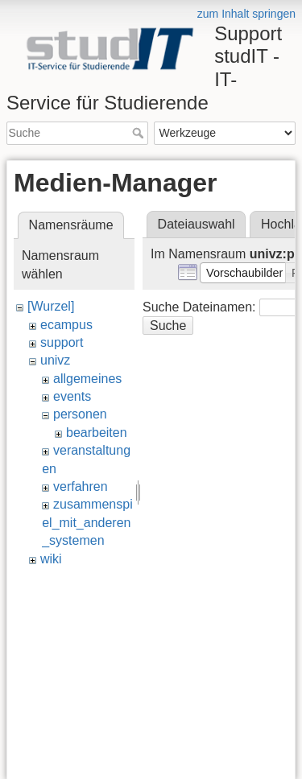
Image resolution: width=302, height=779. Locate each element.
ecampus (66, 325)
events (72, 396)
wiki (51, 559)
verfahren (80, 486)
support (61, 342)
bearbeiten (96, 432)
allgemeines (87, 378)
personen (80, 414)
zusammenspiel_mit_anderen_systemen (87, 522)
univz (55, 360)
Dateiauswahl (196, 224)
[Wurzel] (50, 306)
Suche (139, 132)
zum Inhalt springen (246, 13)
